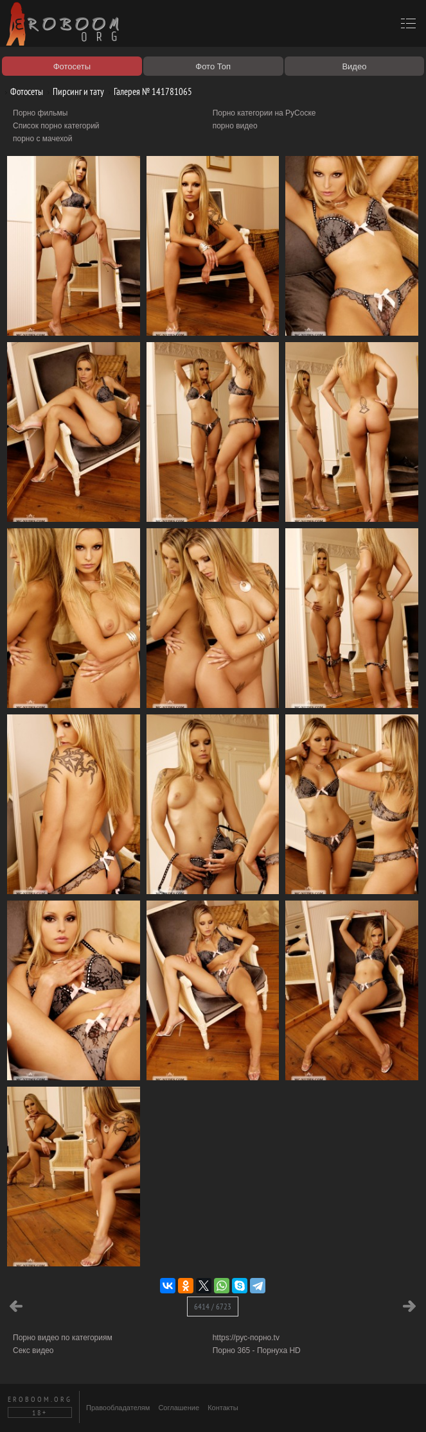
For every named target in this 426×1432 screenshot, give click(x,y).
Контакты (223, 1407)
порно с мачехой (42, 138)
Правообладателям (118, 1407)
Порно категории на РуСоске (264, 112)
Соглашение (178, 1407)
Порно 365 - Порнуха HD (257, 1350)
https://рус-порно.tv (246, 1337)
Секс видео (33, 1350)
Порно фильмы (40, 112)
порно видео (235, 125)
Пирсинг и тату (73, 91)
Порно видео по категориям (62, 1337)
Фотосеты (22, 91)
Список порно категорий (56, 125)
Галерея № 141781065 (148, 91)
